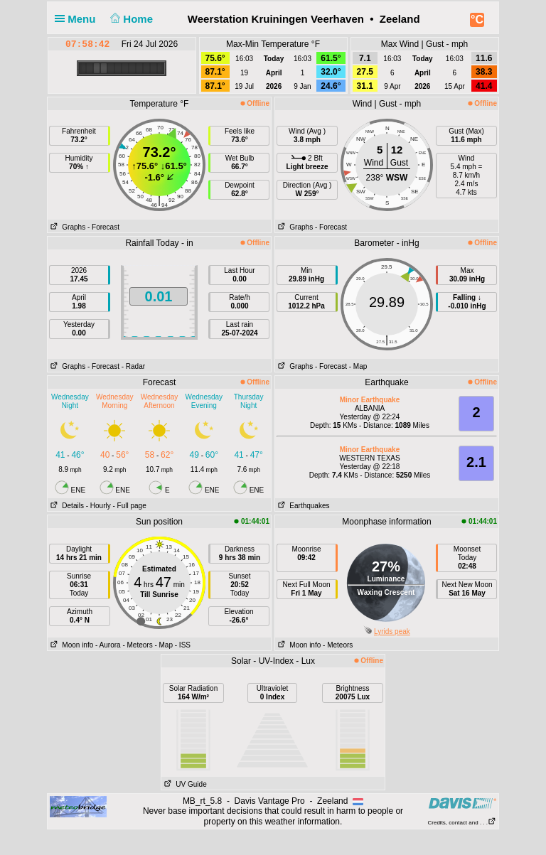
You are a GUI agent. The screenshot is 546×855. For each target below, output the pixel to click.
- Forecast (103, 227)
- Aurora (108, 645)
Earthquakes (302, 506)
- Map (358, 366)
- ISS (183, 645)
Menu (78, 19)
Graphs (66, 227)
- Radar (133, 366)
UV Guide (184, 784)
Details (66, 506)
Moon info (70, 645)
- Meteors (137, 645)
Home (130, 19)
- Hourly (98, 506)
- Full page (129, 506)
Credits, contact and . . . (462, 822)
